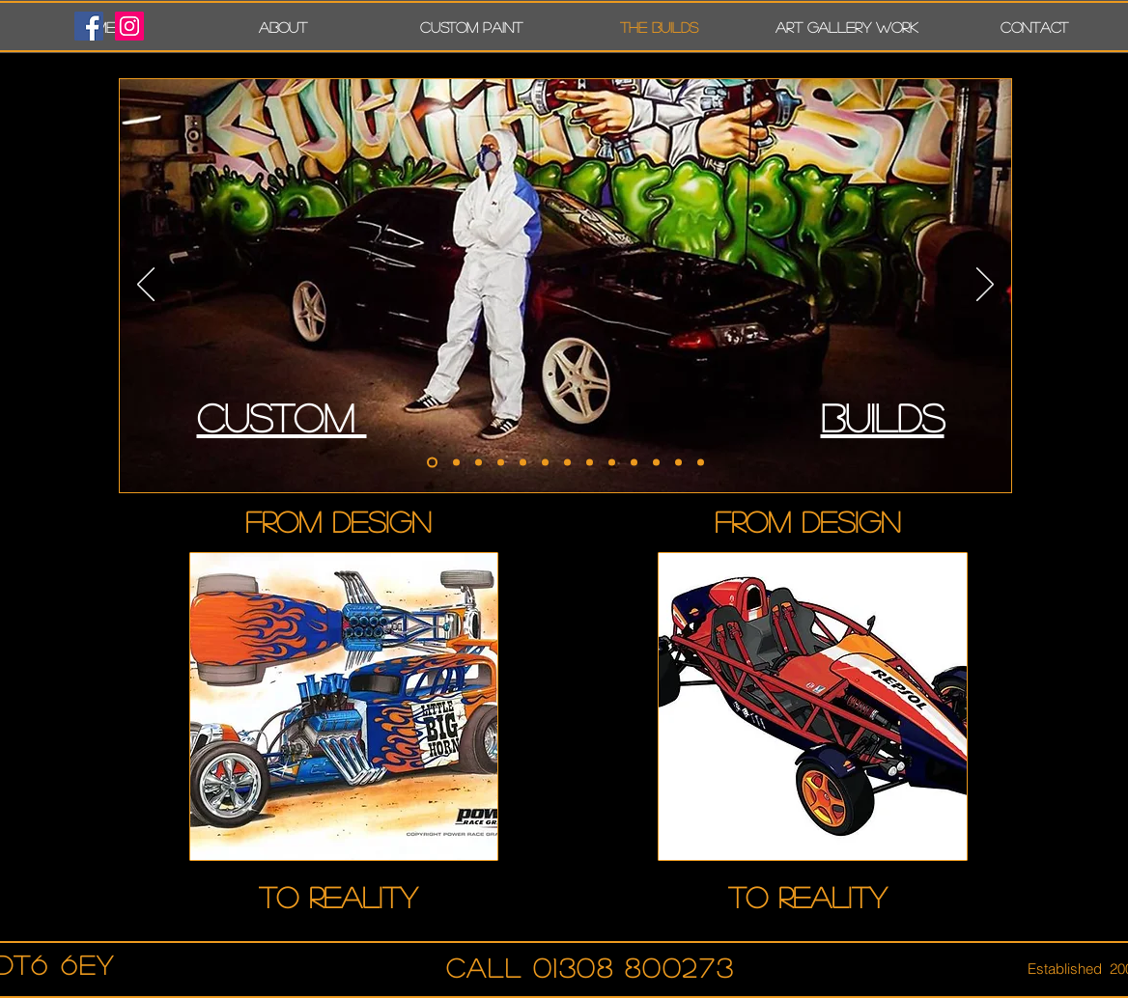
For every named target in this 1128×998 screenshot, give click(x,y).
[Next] (985, 285)
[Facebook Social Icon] (88, 26)
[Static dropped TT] (500, 462)
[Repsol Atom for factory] (567, 462)
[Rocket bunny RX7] (478, 462)
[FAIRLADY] (678, 462)
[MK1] (700, 462)
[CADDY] (634, 462)
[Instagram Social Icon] (129, 26)
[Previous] (146, 285)
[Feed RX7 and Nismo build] (545, 462)
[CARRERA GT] (611, 462)
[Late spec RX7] (523, 462)
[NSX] (589, 462)
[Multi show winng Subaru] (456, 462)
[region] (343, 706)
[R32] (432, 462)
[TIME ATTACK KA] (656, 462)
